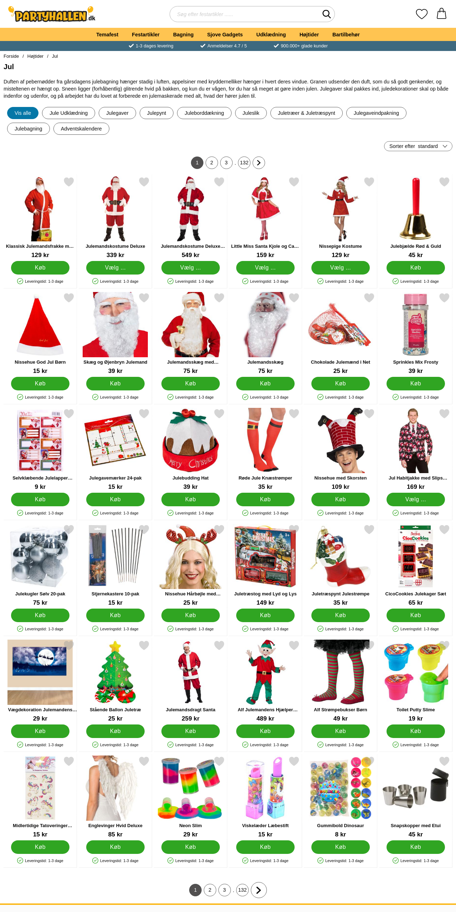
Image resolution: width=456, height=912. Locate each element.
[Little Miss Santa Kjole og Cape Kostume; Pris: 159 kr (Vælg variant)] (265, 217)
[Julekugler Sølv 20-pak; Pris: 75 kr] (40, 565)
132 (245, 164)
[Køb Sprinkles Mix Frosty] (416, 383)
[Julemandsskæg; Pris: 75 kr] (265, 333)
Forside (11, 56)
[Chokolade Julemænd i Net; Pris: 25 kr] (340, 333)
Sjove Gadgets (225, 34)
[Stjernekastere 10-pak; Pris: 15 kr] (115, 565)
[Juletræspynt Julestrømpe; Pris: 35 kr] (340, 565)
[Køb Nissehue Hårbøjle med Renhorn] (190, 615)
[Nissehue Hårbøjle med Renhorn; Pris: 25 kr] (190, 565)
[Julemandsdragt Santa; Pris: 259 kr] (190, 681)
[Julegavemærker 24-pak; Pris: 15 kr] (115, 449)
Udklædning (271, 34)
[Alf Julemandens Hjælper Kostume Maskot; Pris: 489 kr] (265, 681)
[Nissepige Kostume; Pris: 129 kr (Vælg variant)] (340, 217)
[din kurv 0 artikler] (441, 14)
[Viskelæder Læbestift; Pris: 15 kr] (265, 797)
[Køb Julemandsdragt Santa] (190, 731)
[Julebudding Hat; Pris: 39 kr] (190, 449)
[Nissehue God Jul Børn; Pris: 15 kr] (40, 333)
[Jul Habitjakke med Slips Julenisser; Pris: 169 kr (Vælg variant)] (415, 449)
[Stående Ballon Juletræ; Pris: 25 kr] (115, 681)
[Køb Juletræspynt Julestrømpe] (340, 615)
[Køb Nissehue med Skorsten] (340, 499)
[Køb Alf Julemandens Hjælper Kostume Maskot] (265, 731)
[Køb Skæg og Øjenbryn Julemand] (115, 383)
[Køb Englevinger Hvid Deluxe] (115, 847)
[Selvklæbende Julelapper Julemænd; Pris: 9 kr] (40, 449)
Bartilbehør (346, 34)
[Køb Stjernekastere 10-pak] (115, 615)
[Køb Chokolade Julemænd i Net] (340, 383)
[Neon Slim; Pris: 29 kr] (190, 797)
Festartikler (146, 34)
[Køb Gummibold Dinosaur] (340, 847)
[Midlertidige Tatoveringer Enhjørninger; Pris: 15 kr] (40, 797)
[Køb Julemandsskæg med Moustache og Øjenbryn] (190, 383)
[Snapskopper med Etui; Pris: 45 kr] (415, 797)
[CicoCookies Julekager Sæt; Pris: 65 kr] (415, 565)
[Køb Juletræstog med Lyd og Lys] (265, 615)
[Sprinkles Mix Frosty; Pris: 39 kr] (415, 333)
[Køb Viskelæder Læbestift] (265, 847)
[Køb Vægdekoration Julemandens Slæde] (40, 731)
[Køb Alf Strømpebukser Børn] (340, 731)
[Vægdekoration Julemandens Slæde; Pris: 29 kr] (40, 681)
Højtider (309, 34)
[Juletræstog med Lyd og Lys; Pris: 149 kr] (265, 565)
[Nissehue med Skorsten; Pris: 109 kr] (340, 449)
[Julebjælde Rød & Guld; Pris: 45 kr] (415, 217)
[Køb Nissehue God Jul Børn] (40, 383)
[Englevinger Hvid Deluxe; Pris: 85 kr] (115, 797)
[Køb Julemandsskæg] (265, 383)
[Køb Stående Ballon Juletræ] (115, 731)
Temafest (107, 34)
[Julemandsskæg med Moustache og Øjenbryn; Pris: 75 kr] (190, 333)
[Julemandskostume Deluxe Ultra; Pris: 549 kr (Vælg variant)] (190, 217)
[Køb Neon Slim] (190, 847)
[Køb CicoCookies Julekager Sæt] (416, 615)
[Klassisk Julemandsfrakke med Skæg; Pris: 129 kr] (40, 217)
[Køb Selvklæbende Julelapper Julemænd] (40, 499)
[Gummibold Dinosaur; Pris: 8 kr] (340, 797)
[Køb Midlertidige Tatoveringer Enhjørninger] (40, 847)
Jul (55, 56)
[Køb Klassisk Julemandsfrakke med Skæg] (40, 268)
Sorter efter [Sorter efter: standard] (413, 146)
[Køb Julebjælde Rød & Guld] (416, 268)
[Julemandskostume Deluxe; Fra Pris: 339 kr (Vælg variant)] (115, 217)
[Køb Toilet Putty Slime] (416, 731)
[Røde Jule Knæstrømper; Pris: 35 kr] (265, 449)
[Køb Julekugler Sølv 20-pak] (40, 615)
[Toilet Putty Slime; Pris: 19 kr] (415, 681)
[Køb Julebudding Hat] (190, 499)
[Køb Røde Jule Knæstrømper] (265, 499)
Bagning (183, 34)
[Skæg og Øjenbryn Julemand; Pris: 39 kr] (115, 333)
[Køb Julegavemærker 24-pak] (115, 499)
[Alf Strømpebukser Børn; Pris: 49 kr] (340, 681)
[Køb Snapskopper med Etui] (416, 847)
